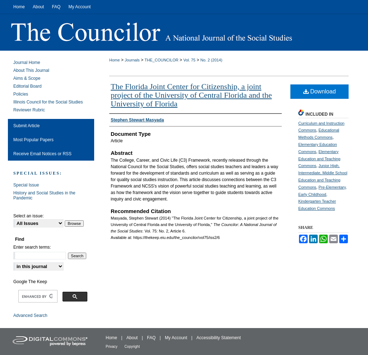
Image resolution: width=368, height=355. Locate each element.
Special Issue (26, 185)
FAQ (151, 337)
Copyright (132, 347)
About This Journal (31, 70)
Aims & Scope (26, 78)
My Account (176, 337)
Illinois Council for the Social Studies (48, 102)
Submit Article (26, 125)
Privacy (112, 347)
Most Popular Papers (33, 139)
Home (114, 60)
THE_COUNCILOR (161, 60)
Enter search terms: (32, 247)
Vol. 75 (189, 60)
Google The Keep (30, 281)
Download (319, 91)
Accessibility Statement (219, 337)
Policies (20, 94)
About (132, 337)
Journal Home (26, 62)
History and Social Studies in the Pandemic (44, 195)
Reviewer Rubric (29, 109)
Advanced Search (30, 315)
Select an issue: (28, 215)
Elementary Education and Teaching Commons (319, 158)
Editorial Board (27, 86)
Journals (132, 60)
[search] (37, 296)
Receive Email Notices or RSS (42, 153)
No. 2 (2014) (211, 60)
